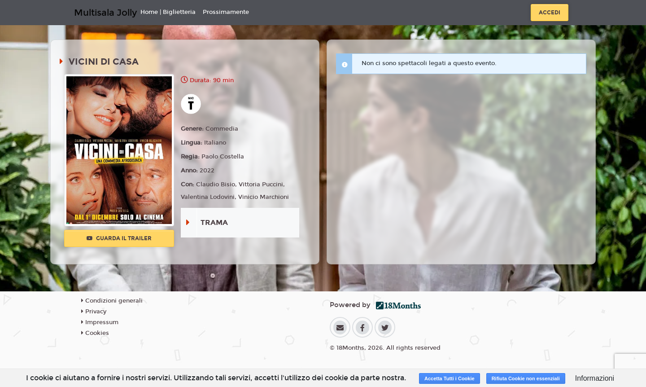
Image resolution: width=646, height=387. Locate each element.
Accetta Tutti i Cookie (449, 378)
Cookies (95, 333)
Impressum (99, 322)
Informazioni (594, 378)
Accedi (549, 12)
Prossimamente (226, 12)
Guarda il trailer (119, 238)
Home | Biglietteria (168, 12)
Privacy (93, 311)
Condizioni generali (112, 300)
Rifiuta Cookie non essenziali (526, 378)
